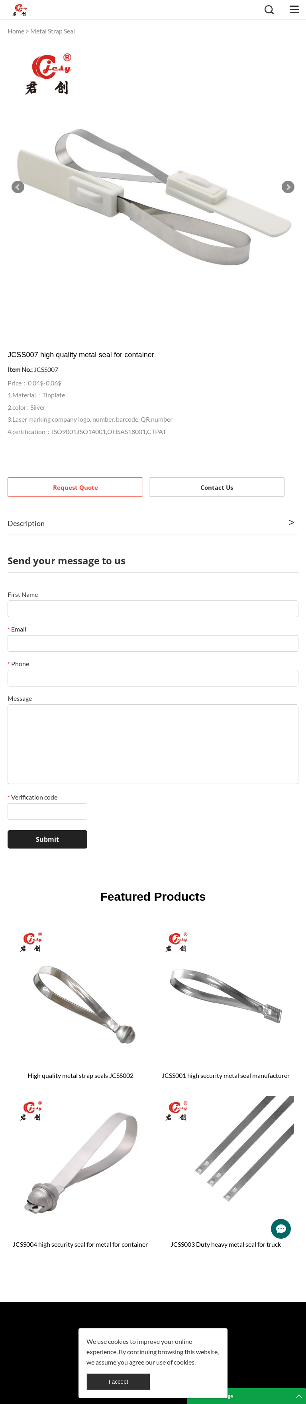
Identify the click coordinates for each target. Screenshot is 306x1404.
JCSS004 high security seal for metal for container (80, 1244)
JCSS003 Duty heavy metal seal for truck (226, 1244)
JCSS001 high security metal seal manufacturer (226, 1075)
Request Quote (75, 487)
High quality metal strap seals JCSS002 (80, 1075)
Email (17, 629)
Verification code (32, 797)
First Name (23, 594)
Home (16, 31)
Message (20, 698)
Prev (18, 187)
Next (288, 187)
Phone (18, 663)
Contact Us (216, 487)
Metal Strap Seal (52, 31)
